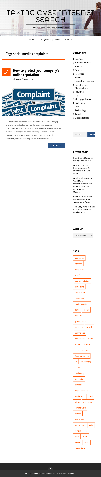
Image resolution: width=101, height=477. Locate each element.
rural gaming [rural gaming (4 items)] (80, 425)
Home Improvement (84, 81)
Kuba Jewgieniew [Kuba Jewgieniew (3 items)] (82, 356)
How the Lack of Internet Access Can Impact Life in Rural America (82, 169)
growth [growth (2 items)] (89, 327)
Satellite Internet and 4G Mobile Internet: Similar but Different (82, 199)
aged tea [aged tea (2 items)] (78, 263)
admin (18, 79)
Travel (78, 114)
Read (57, 145)
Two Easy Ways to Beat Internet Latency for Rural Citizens (84, 209)
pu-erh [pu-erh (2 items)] (91, 396)
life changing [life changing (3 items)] (86, 361)
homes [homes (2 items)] (78, 344)
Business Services (83, 62)
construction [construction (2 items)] (80, 292)
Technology (80, 110)
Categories (44, 39)
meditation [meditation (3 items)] (79, 379)
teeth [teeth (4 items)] (77, 436)
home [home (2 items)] (90, 338)
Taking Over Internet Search (50, 16)
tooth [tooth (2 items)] (85, 436)
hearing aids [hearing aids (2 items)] (80, 333)
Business (79, 58)
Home (31, 39)
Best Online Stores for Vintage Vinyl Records (83, 159)
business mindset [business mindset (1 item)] (82, 281)
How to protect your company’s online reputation (36, 72)
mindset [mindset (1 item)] (78, 384)
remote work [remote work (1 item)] (80, 408)
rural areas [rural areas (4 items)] (79, 419)
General (78, 70)
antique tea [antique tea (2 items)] (79, 269)
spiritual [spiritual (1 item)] (78, 431)
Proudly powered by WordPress (38, 473)
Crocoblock (71, 473)
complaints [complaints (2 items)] (79, 287)
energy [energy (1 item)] (86, 310)
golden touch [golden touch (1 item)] (80, 321)
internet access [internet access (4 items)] (81, 350)
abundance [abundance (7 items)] (79, 258)
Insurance (79, 91)
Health (78, 77)
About (57, 39)
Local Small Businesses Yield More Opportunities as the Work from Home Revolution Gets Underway (83, 185)
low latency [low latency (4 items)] (79, 373)
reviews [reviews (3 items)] (78, 413)
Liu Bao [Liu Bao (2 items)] (78, 367)
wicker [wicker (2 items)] (86, 442)
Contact (68, 39)
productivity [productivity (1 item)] (80, 396)
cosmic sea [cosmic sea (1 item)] (79, 298)
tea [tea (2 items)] (86, 431)
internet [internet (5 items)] (87, 344)
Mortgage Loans (83, 99)
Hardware (79, 73)
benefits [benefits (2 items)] (78, 275)
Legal (77, 95)
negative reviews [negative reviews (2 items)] (82, 390)
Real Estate (80, 103)
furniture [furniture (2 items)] (78, 315)
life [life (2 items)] (76, 361)
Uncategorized (82, 117)
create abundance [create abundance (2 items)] (82, 304)
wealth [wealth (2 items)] (77, 442)
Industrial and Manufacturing (82, 86)
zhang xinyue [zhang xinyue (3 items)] (80, 448)
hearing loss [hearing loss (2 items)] (80, 338)
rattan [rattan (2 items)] (77, 402)
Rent (77, 106)
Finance (78, 66)
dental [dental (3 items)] (77, 310)
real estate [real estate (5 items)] (87, 402)
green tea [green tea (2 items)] (79, 327)
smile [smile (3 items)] (91, 425)
